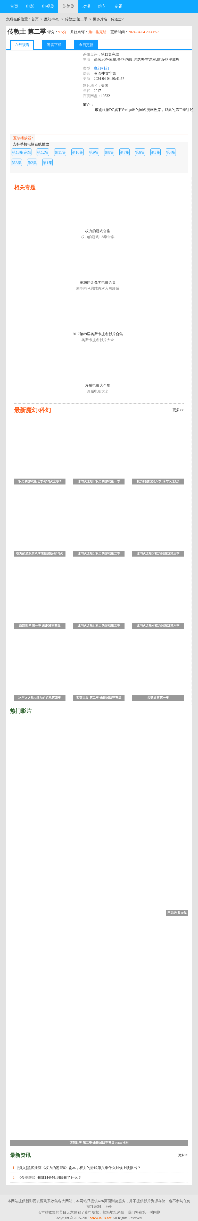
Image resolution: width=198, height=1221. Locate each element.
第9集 (94, 152)
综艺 (102, 6)
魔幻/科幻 (52, 19)
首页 (14, 6)
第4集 (171, 152)
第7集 (124, 152)
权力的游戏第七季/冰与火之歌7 (39, 481)
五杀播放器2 (22, 138)
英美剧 (68, 6)
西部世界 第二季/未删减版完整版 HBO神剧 (98, 698)
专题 (118, 6)
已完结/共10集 (177, 913)
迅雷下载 (54, 45)
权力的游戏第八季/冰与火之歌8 (158, 481)
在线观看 (22, 45)
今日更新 (86, 45)
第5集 (155, 152)
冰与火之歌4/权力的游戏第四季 (39, 697)
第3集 (17, 162)
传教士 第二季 (76, 19)
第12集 (42, 152)
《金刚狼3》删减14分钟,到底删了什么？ (50, 1178)
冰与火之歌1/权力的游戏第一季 (99, 481)
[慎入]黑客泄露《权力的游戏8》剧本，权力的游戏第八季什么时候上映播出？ (79, 1168)
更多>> (183, 1155)
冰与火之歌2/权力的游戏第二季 (99, 553)
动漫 (86, 6)
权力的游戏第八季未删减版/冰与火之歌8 (39, 554)
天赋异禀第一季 (158, 697)
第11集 (60, 152)
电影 (30, 6)
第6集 (140, 152)
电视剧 (48, 6)
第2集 (32, 162)
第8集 (109, 152)
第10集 (77, 152)
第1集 (47, 162)
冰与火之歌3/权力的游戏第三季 (158, 553)
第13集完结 (21, 152)
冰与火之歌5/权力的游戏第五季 (99, 625)
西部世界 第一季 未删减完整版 (40, 625)
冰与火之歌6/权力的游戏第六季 (158, 625)
